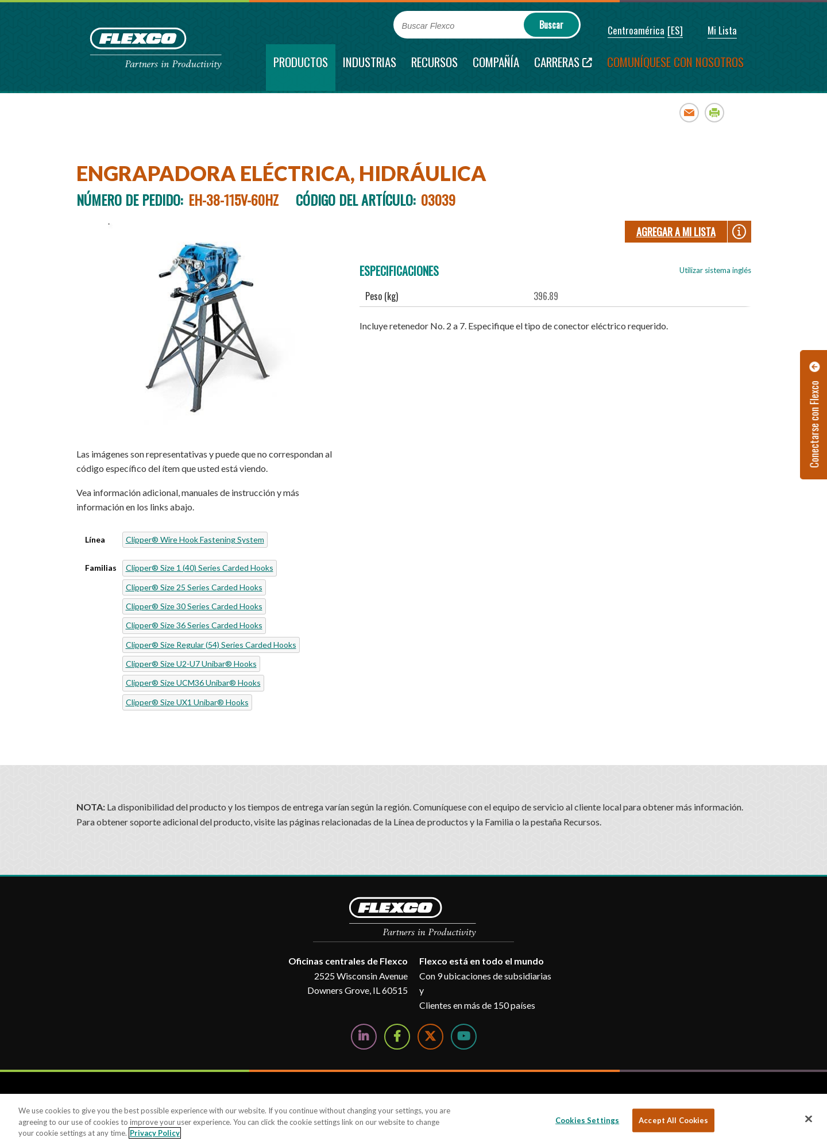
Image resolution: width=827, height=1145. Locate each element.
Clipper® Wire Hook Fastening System (195, 539)
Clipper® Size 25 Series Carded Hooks (194, 587)
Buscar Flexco (428, 25)
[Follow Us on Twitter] (430, 1036)
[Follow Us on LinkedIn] (364, 1036)
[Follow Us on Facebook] (397, 1036)
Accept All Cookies (673, 1119)
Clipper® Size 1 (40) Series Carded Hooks (199, 567)
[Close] (808, 1118)
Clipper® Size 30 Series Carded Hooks (194, 606)
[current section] (300, 67)
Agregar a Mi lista (676, 231)
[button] (628, 31)
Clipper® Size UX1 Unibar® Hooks (187, 702)
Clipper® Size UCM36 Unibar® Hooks (193, 682)
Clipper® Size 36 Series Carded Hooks (194, 625)
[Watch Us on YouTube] (464, 1036)
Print (714, 112)
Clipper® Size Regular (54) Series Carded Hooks (211, 645)
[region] (413, 1119)
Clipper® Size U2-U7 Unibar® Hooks (191, 663)
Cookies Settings (587, 1119)
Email (689, 112)
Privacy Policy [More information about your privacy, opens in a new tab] (155, 1133)
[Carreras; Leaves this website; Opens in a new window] (563, 67)
